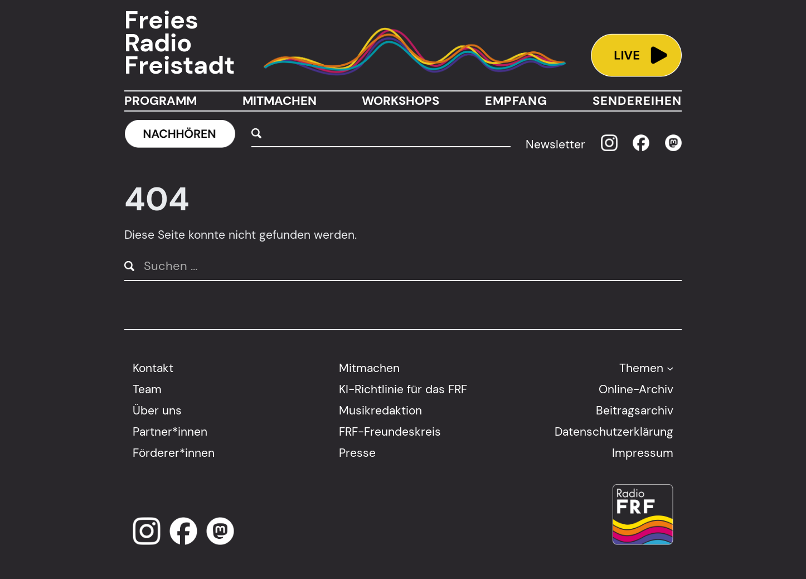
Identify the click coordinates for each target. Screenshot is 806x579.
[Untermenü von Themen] (670, 368)
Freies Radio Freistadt (179, 43)
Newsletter (555, 144)
